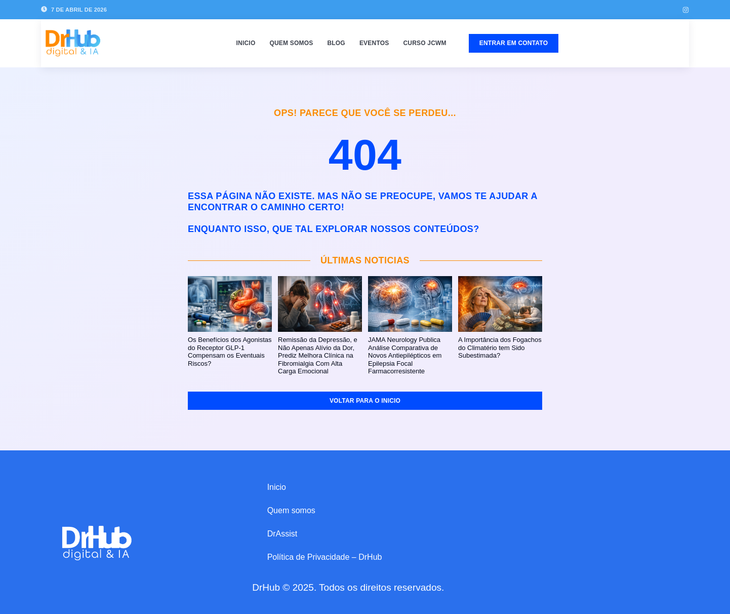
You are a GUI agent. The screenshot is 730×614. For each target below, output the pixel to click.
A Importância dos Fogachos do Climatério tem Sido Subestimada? (500, 347)
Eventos (374, 43)
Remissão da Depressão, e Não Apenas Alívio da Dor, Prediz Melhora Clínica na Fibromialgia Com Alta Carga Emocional (317, 355)
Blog (336, 43)
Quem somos (291, 43)
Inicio (246, 43)
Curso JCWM (424, 43)
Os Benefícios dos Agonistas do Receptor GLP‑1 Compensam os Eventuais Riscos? (229, 351)
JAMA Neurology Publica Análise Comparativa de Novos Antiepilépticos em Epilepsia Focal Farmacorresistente (404, 355)
